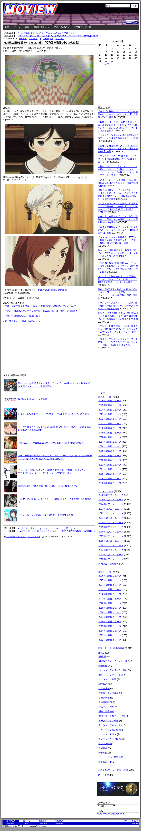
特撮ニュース (104, 572)
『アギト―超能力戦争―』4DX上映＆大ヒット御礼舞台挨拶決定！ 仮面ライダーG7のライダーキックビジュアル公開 (118, 329)
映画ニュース (104, 397)
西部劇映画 (104, 698)
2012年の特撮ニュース (109, 640)
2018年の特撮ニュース (109, 612)
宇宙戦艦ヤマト (41, 27)
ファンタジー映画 (107, 679)
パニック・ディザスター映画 (112, 670)
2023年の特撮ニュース (109, 589)
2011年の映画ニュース (109, 469)
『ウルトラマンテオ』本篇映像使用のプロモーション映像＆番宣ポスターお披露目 (118, 138)
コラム (101, 653)
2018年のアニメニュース (110, 532)
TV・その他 (103, 775)
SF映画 (102, 656)
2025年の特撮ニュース (109, 580)
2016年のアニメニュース (110, 541)
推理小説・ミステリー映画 (111, 716)
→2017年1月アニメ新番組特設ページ (21, 321)
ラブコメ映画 (105, 743)
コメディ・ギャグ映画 (109, 739)
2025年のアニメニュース (110, 499)
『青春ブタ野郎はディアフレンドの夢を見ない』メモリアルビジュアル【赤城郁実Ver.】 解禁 (118, 148)
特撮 (27, 27)
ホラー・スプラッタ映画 (110, 675)
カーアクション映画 (108, 720)
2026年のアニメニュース (110, 495)
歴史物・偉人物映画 (108, 693)
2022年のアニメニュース (110, 513)
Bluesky (23, 38)
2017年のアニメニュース (16, 537)
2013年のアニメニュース (110, 554)
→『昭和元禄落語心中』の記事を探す (21, 316)
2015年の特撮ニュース (109, 626)
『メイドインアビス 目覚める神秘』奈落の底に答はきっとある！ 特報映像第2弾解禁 (118, 183)
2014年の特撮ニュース (109, 631)
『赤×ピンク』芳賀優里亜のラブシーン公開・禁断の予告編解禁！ (51, 442)
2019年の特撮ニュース (109, 608)
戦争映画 (102, 684)
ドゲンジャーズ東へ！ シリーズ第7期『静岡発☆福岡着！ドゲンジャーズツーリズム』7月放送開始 (118, 306)
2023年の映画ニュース (109, 414)
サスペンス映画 (106, 707)
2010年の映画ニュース (109, 474)
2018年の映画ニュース (109, 437)
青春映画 (102, 753)
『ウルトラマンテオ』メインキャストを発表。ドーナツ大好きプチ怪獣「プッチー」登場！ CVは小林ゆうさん (118, 342)
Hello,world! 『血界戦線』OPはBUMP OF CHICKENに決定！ (49, 486)
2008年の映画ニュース (109, 483)
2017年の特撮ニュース (109, 617)
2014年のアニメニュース (110, 550)
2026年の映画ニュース (109, 400)
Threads (33, 38)
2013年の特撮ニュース (109, 635)
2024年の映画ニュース (109, 410)
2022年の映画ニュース (109, 419)
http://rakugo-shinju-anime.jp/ (52, 290)
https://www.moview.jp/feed (110, 814)
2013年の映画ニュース (109, 460)
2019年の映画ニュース (109, 432)
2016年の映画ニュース (109, 446)
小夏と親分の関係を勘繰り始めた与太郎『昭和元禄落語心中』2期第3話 (40, 306)
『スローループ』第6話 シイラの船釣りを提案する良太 (45, 515)
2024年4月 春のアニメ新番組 (32, 399)
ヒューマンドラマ (107, 734)
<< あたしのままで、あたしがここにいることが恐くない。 (47, 33)
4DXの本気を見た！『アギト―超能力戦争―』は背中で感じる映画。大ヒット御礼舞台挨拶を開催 (118, 219)
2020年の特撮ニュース (109, 603)
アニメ (17, 27)
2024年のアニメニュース (110, 504)
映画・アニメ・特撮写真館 (111, 648)
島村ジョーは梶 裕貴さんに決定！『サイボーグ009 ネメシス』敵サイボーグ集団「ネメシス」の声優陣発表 (118, 253)
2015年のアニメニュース (110, 545)
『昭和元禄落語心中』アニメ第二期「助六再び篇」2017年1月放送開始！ (41, 311)
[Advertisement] (26, 342)
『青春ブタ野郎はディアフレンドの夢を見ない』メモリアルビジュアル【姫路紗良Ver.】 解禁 (118, 230)
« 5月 (106, 64)
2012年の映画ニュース (109, 465)
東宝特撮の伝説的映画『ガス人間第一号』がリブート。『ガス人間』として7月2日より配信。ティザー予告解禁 (117, 279)
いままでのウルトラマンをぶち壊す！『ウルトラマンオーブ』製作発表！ (54, 414)
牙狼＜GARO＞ (61, 27)
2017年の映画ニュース (109, 442)
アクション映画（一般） (110, 725)
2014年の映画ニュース (109, 455)
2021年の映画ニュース (109, 423)
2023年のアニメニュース (110, 509)
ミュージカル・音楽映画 (110, 757)
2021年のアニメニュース (110, 518)
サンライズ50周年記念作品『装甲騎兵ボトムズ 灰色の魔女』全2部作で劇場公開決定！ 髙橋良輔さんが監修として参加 (118, 316)
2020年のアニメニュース (110, 522)
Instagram (48, 38)
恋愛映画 (102, 748)
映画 (7, 27)
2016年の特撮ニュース (109, 621)
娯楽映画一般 (105, 762)
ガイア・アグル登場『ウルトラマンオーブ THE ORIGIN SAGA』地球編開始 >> (58, 35)
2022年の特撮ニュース (109, 594)
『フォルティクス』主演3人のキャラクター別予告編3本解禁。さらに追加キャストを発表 (117, 159)
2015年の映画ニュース (109, 451)
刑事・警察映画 (106, 711)
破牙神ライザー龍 (82, 27)
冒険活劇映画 (105, 702)
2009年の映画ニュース (109, 478)
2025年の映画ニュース (109, 405)
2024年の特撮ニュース (109, 585)
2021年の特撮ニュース (109, 598)
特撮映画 (102, 665)
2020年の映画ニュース (109, 428)
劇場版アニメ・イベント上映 (112, 661)
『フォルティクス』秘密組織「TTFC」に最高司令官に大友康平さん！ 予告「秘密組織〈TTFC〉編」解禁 (117, 240)
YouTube (60, 38)
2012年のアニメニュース (110, 559)
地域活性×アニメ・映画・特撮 (113, 770)
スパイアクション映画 (109, 730)
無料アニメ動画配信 (108, 564)
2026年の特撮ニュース (109, 576)
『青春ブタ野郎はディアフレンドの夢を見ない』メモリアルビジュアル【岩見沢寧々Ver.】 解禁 (118, 114)
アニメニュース (34, 537)
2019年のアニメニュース (110, 527)
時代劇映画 (104, 688)
